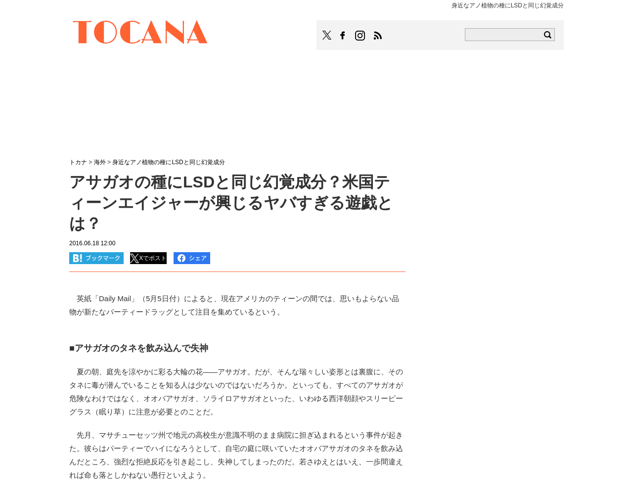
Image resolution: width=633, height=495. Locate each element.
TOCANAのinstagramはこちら (360, 36)
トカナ (78, 162)
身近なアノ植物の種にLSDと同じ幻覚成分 (168, 162)
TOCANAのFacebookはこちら (342, 36)
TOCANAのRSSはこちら (377, 36)
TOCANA (140, 33)
